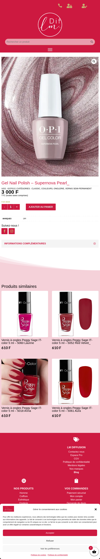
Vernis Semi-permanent (78, 188)
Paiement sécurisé (76, 493)
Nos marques (76, 469)
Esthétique (23, 499)
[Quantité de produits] (11, 207)
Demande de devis (76, 503)
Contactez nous (76, 452)
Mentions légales (76, 465)
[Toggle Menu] (50, 49)
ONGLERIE (59, 188)
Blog (76, 472)
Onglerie (23, 503)
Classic (36, 188)
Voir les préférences (50, 548)
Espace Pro (76, 455)
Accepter (50, 533)
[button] (95, 509)
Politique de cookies (38, 555)
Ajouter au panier (41, 207)
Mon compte (76, 496)
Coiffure (24, 496)
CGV (76, 458)
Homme (24, 493)
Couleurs (47, 188)
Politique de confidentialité (58, 555)
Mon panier (76, 499)
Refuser (50, 540)
